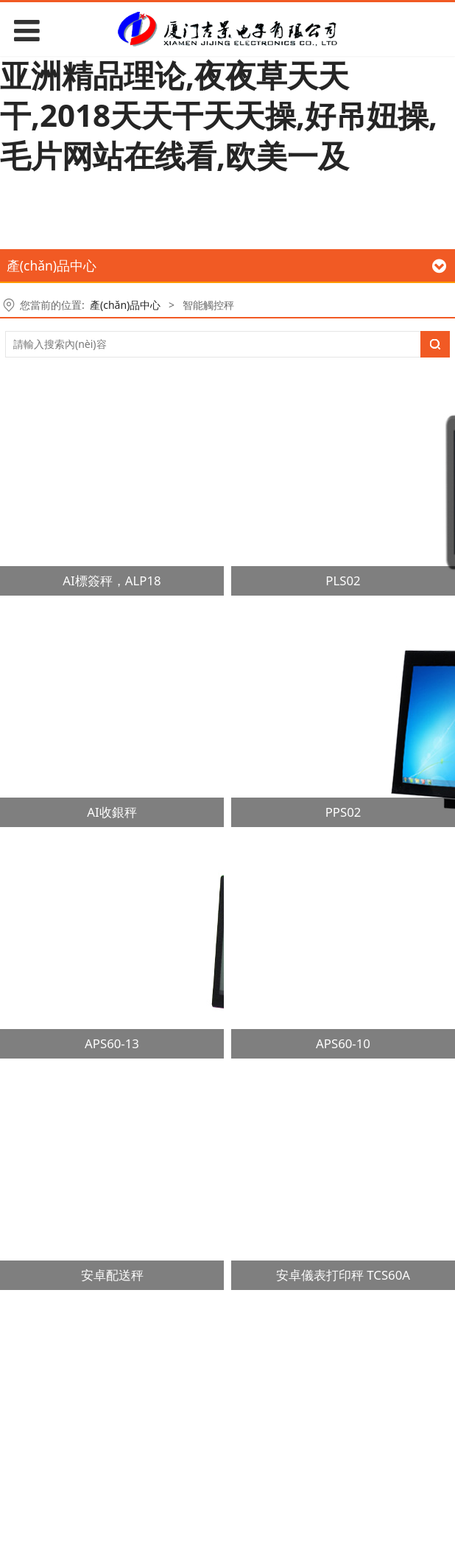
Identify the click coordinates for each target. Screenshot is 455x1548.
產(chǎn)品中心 (125, 305)
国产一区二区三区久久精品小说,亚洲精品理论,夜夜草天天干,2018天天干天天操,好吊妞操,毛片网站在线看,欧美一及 (221, 94)
